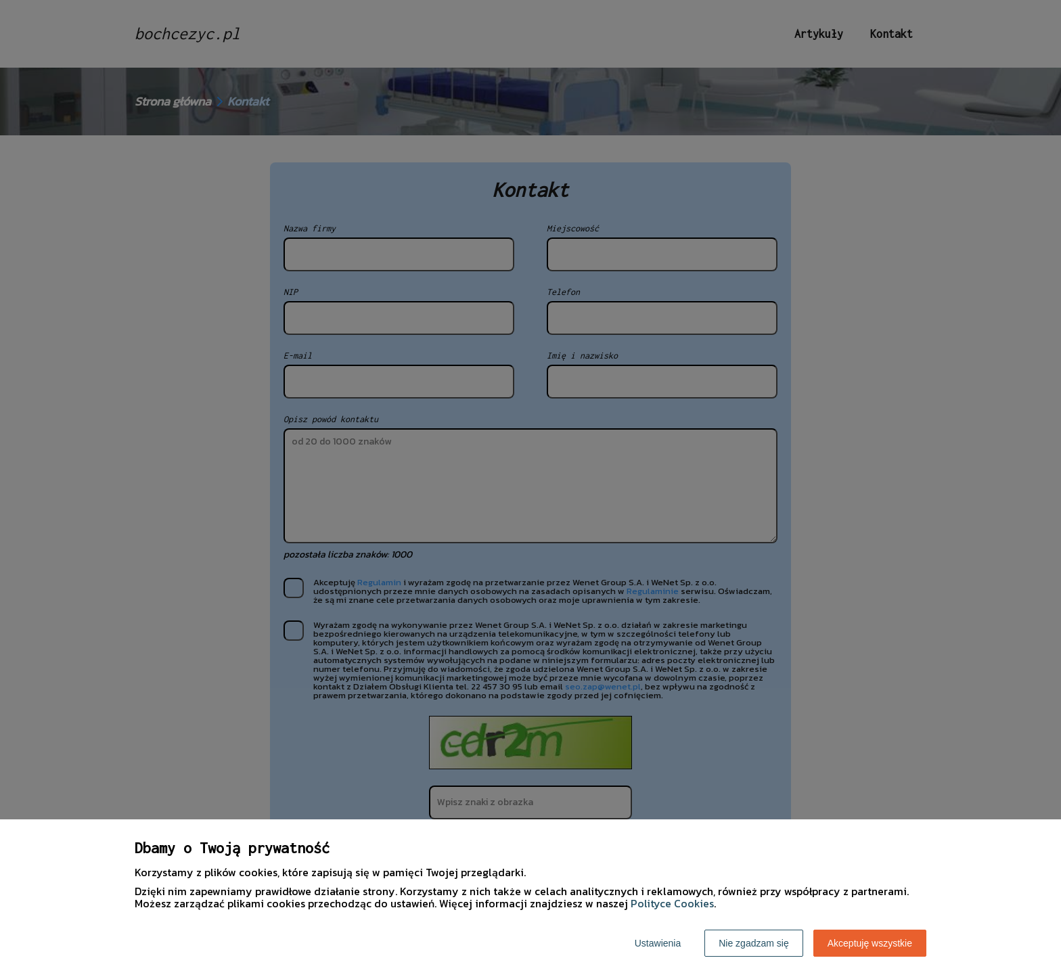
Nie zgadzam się (754, 943)
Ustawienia (658, 943)
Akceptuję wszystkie (870, 943)
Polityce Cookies (672, 903)
